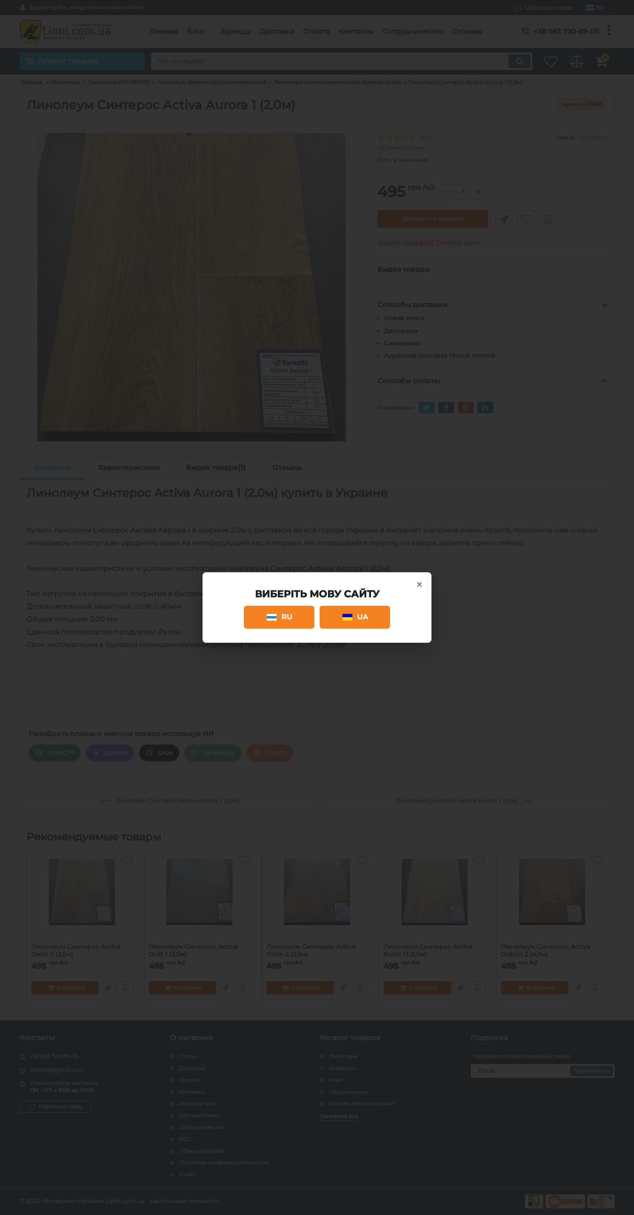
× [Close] (419, 585)
